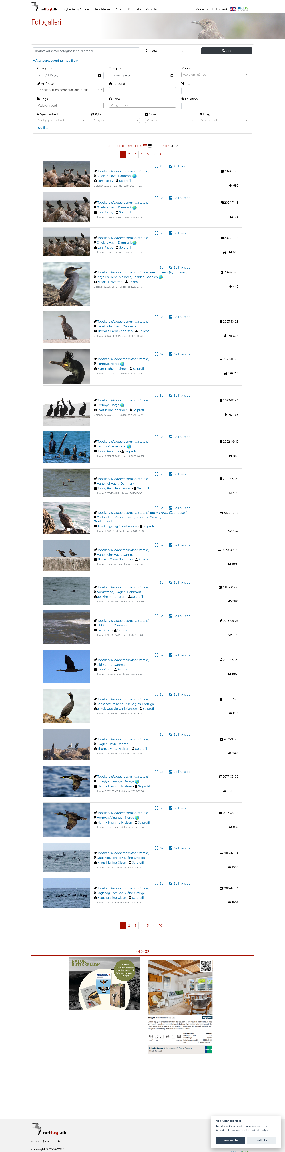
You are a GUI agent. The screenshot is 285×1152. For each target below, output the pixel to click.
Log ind (221, 9)
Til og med (117, 68)
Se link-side (179, 166)
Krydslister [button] (102, 9)
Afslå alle (262, 1140)
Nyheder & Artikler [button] (76, 9)
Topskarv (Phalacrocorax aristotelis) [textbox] (63, 90)
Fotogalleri (135, 9)
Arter (119, 9)
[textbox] (215, 74)
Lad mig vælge (259, 1130)
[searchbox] (70, 105)
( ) (168, 272)
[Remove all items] (98, 89)
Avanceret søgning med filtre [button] (55, 60)
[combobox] (214, 74)
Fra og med (45, 68)
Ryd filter (43, 127)
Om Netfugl (155, 9)
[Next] (154, 154)
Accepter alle (231, 1140)
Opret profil (204, 9)
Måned (186, 68)
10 (160, 154)
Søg (226, 51)
